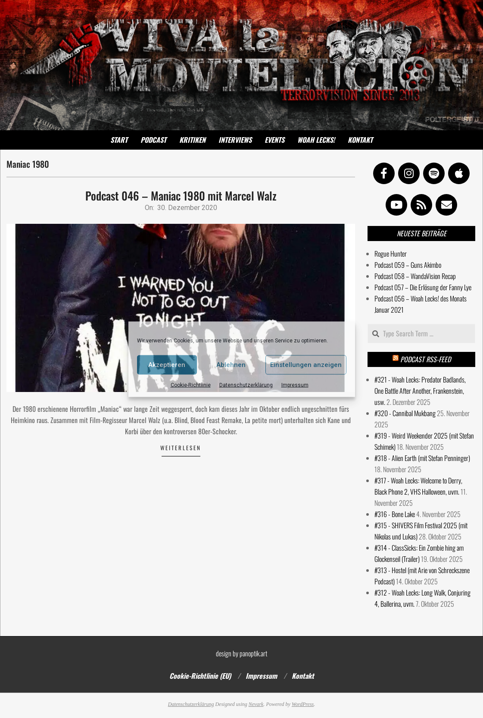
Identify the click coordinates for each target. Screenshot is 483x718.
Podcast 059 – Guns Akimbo (407, 265)
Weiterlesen (180, 447)
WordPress (303, 704)
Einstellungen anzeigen (306, 365)
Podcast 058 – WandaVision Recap (415, 276)
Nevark (256, 704)
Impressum (294, 385)
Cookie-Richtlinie (191, 385)
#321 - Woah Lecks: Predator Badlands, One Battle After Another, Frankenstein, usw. (420, 390)
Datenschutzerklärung (246, 385)
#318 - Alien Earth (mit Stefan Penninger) (422, 458)
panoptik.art (253, 653)
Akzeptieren (166, 365)
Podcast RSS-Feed (425, 359)
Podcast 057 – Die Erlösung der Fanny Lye (422, 287)
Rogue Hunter (390, 253)
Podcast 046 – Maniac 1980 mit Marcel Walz (181, 195)
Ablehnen (231, 365)
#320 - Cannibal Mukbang (405, 413)
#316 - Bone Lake (394, 514)
